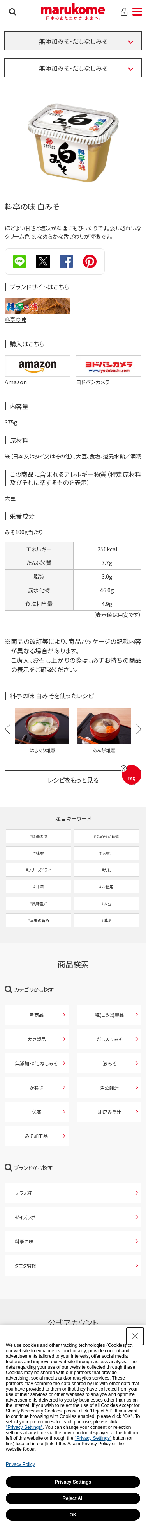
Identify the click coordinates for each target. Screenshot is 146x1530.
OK (73, 1515)
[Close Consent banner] (135, 1336)
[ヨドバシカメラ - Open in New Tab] (109, 382)
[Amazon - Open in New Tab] (37, 382)
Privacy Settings (73, 1482)
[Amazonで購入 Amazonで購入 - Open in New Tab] (37, 366)
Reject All (72, 1498)
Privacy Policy (20, 1464)
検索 (13, 12)
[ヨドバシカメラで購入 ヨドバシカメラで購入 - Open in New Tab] (109, 366)
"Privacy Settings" (24, 1427)
